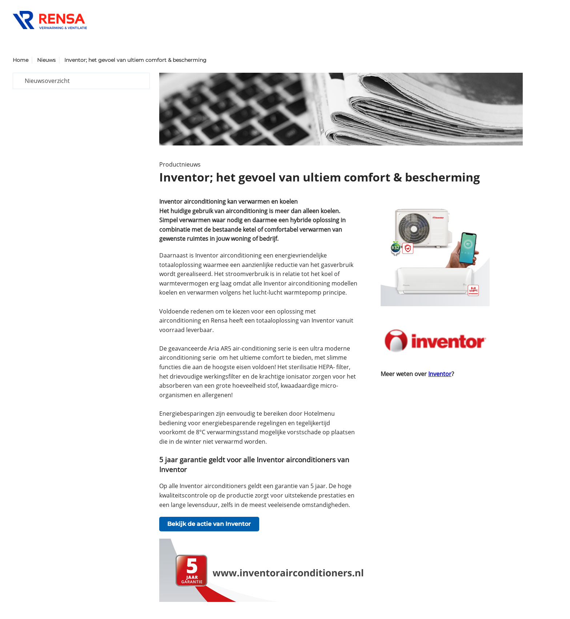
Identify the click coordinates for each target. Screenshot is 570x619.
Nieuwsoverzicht (47, 81)
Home (20, 60)
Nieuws (46, 60)
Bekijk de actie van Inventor (209, 523)
